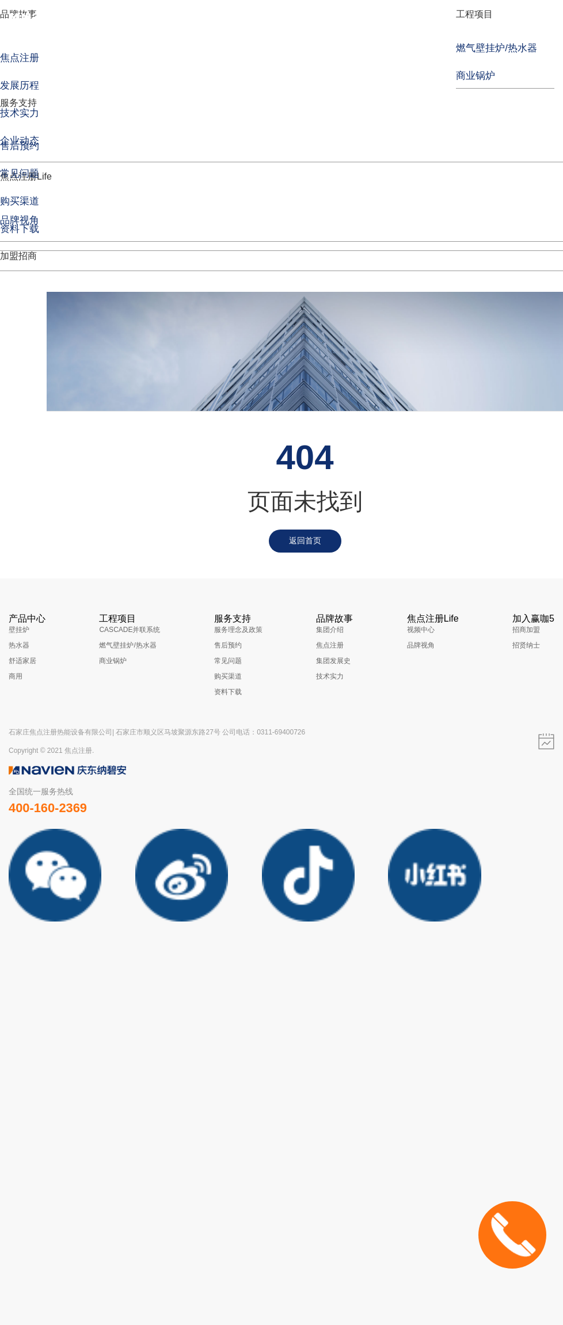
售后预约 (228, 645)
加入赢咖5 (533, 618)
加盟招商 (18, 256)
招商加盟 (526, 630)
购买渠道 (228, 676)
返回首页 (305, 540)
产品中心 (27, 618)
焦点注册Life (433, 618)
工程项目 (474, 14)
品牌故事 (334, 618)
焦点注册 (330, 645)
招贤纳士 (526, 645)
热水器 (19, 645)
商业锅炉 (113, 661)
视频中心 (421, 630)
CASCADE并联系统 (129, 630)
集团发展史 (333, 661)
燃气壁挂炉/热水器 (127, 645)
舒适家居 (22, 661)
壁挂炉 (19, 630)
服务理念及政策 (238, 630)
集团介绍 (330, 630)
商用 (15, 676)
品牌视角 (421, 645)
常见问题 (228, 661)
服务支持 (18, 103)
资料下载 (228, 692)
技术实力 (330, 676)
